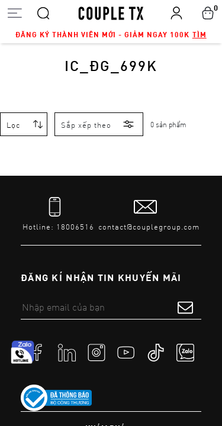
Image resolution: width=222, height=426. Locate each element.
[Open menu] (14, 12)
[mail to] (149, 214)
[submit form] (185, 307)
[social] (37, 352)
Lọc (13, 125)
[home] (111, 12)
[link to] (56, 398)
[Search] (43, 12)
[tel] (58, 214)
